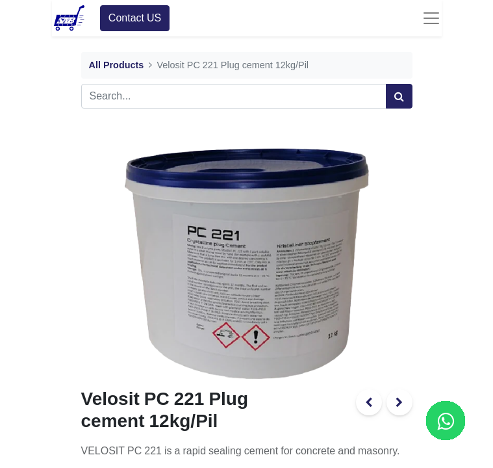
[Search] (399, 96)
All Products (116, 65)
